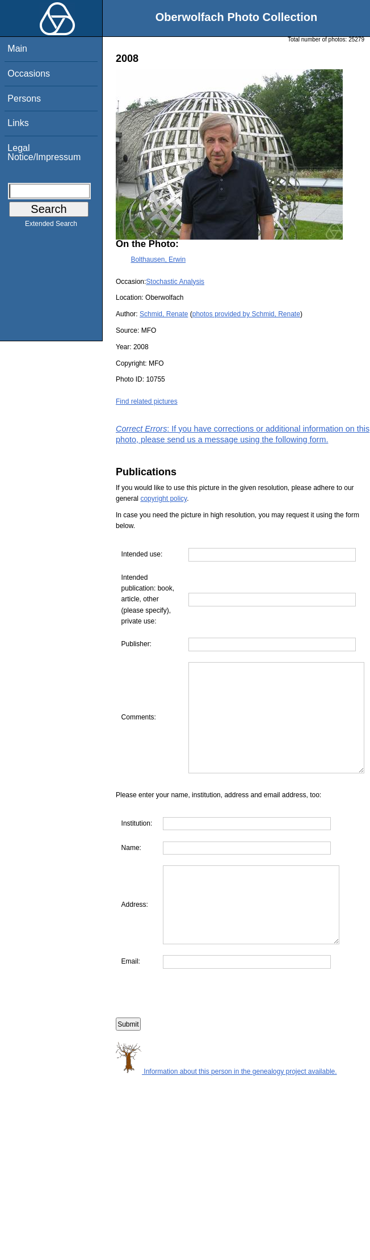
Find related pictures (147, 401)
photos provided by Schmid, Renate (246, 314)
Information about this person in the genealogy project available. (226, 1124)
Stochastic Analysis (175, 282)
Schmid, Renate (164, 314)
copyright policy (163, 499)
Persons (24, 98)
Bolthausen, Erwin (158, 259)
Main (17, 48)
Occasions (28, 73)
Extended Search (51, 226)
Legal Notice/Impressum (44, 152)
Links (17, 123)
